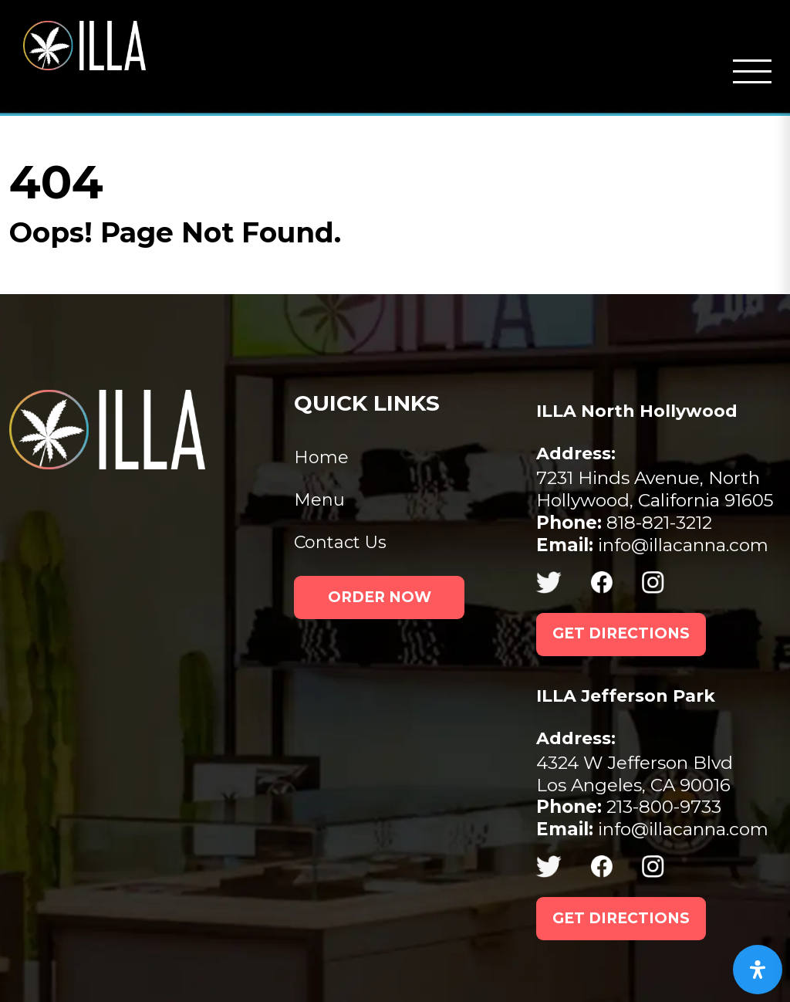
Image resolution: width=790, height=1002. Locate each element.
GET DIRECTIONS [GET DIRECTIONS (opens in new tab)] (621, 633)
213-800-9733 (628, 807)
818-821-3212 (624, 522)
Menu (319, 499)
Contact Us (340, 542)
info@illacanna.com (652, 545)
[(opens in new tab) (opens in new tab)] (563, 582)
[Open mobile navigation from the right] (752, 71)
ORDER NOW (379, 597)
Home (321, 457)
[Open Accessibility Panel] (757, 969)
